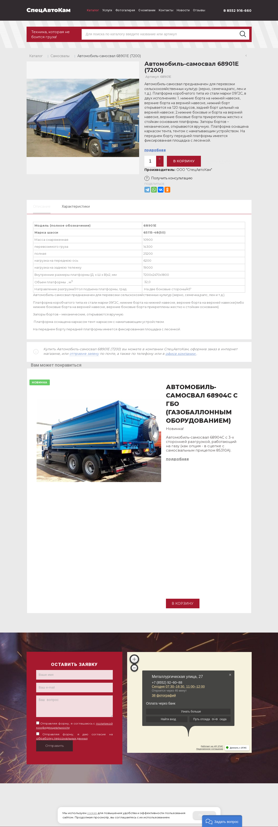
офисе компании (180, 353)
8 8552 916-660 (237, 10)
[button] (222, 821)
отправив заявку (84, 353)
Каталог (36, 56)
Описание (42, 206)
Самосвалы (60, 56)
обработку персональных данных (62, 738)
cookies (92, 813)
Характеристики (76, 206)
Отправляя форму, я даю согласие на (74, 736)
